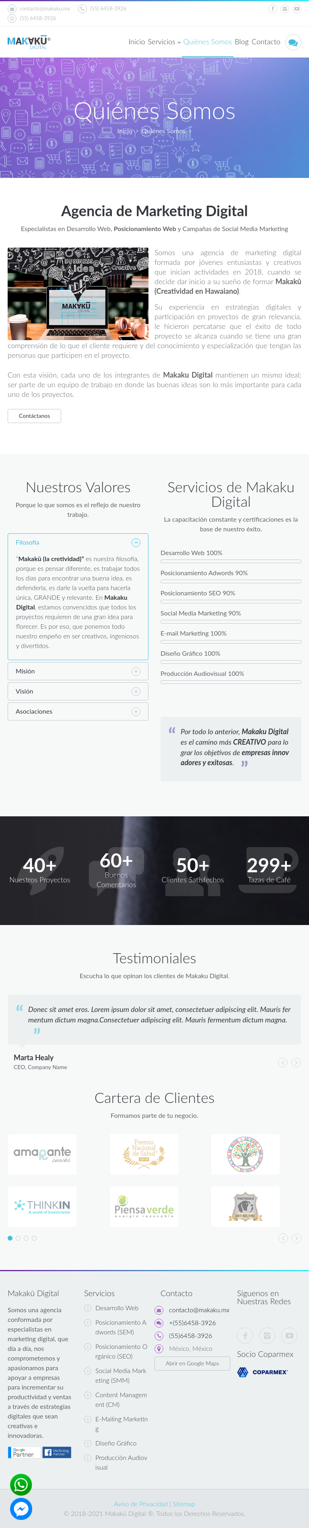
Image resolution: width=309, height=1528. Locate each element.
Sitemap (184, 1503)
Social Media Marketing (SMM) (115, 1375)
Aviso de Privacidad (140, 1503)
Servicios (164, 42)
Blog (242, 41)
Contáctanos (34, 415)
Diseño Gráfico (110, 1443)
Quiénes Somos (207, 41)
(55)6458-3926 (190, 1335)
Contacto (265, 41)
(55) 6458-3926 (102, 8)
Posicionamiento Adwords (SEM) (115, 1327)
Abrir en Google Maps (192, 1363)
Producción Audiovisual (115, 1462)
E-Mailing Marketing (116, 1423)
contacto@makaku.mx (39, 8)
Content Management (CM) (115, 1399)
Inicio (136, 41)
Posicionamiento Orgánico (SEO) (116, 1351)
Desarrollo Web (111, 1308)
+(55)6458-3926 (192, 1322)
